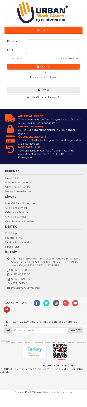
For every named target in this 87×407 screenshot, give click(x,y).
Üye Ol (44, 89)
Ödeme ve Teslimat (17, 212)
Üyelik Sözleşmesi (16, 207)
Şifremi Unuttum (70, 58)
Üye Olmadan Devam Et (43, 97)
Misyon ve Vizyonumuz (19, 182)
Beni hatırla (14, 58)
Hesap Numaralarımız (18, 191)
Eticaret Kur (22, 392)
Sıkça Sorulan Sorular (17, 187)
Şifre (10, 49)
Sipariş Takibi (12, 246)
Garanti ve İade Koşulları (19, 221)
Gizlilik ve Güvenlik (16, 216)
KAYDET (75, 330)
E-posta (12, 41)
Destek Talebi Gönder (18, 242)
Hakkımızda (12, 178)
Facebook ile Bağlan (43, 77)
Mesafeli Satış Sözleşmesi (20, 203)
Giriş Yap (43, 66)
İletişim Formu (14, 237)
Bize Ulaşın (11, 233)
